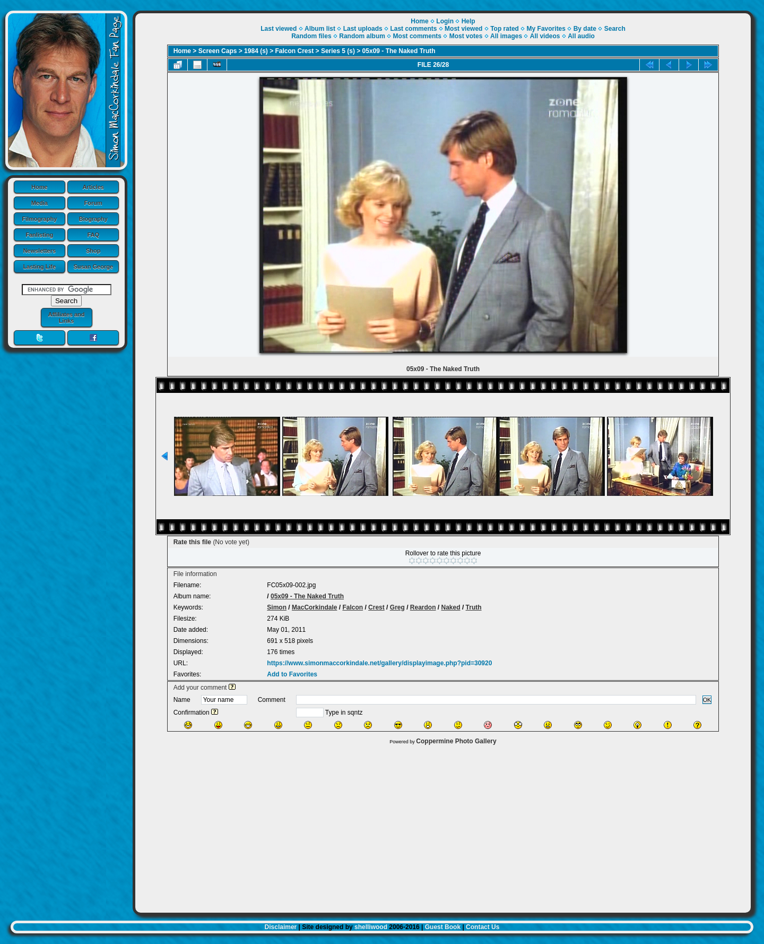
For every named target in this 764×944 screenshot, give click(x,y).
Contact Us (482, 927)
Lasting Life (39, 266)
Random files (311, 36)
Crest (376, 607)
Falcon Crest (294, 51)
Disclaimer (281, 927)
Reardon (423, 607)
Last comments (413, 28)
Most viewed (463, 28)
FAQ (93, 234)
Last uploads (363, 28)
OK (707, 700)
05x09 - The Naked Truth (399, 51)
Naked (451, 607)
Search (615, 28)
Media (39, 203)
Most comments (417, 36)
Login (445, 21)
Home (39, 187)
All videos (545, 36)
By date (585, 28)
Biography (93, 219)
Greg (397, 607)
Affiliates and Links (66, 317)
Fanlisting (39, 234)
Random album (362, 36)
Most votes (466, 36)
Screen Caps (217, 51)
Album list (320, 28)
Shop (93, 250)
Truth (474, 607)
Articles (93, 187)
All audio (581, 36)
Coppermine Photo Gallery (456, 741)
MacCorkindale (314, 607)
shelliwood (370, 927)
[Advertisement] (443, 826)
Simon (276, 607)
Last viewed (279, 28)
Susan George (93, 266)
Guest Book (443, 927)
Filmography (39, 219)
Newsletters (39, 250)
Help (468, 21)
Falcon (352, 607)
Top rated (504, 28)
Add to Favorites (292, 674)
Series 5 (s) (338, 51)
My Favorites (546, 28)
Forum (93, 203)
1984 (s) (256, 51)
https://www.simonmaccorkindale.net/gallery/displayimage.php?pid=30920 (379, 663)
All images (506, 36)
